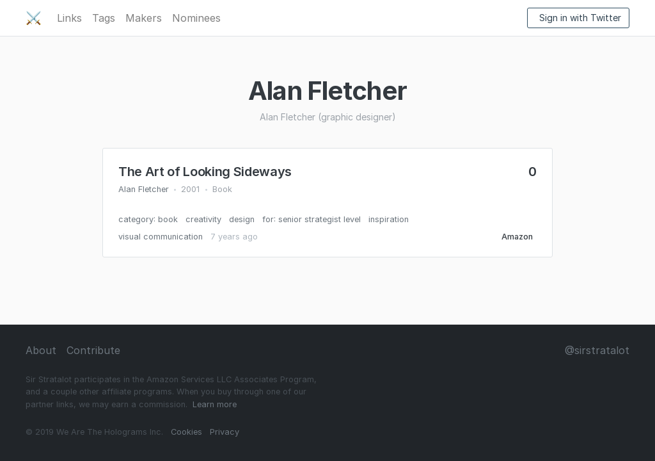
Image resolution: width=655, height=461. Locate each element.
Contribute (93, 350)
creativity (203, 219)
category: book (148, 219)
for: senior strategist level (311, 219)
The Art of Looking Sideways (205, 171)
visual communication (160, 236)
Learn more (215, 404)
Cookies (186, 432)
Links (69, 18)
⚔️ (34, 18)
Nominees (196, 18)
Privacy (224, 432)
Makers (143, 18)
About (41, 350)
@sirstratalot (597, 350)
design (242, 219)
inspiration (388, 219)
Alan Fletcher (143, 189)
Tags (103, 18)
